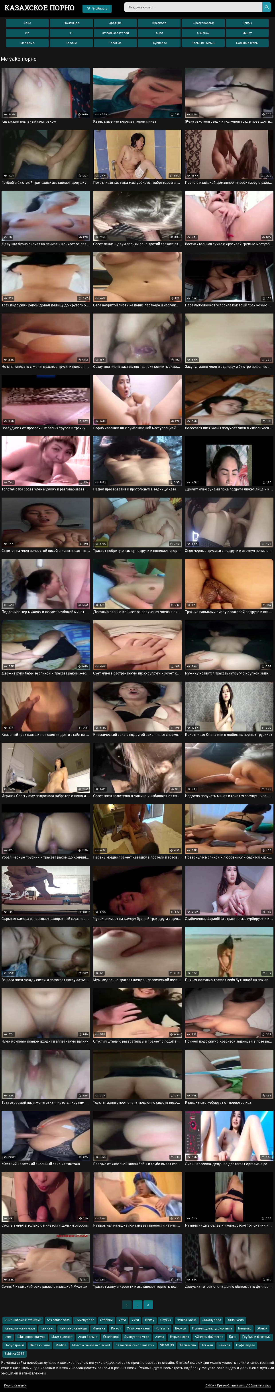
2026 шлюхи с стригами (23, 1320)
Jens (8, 1337)
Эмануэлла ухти (136, 1337)
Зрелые (71, 43)
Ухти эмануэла (138, 1329)
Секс (27, 23)
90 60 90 (167, 1345)
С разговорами (203, 23)
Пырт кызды (40, 1345)
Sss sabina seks (58, 1320)
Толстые (115, 43)
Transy (149, 1320)
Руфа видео (245, 1345)
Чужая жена (186, 1320)
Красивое (159, 23)
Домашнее (71, 23)
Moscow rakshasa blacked (91, 1345)
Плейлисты (97, 8)
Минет (247, 33)
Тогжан (207, 1345)
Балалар (244, 1329)
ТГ (71, 33)
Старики (106, 1320)
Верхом (180, 1329)
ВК (27, 33)
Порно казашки (15, 1386)
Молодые (27, 43)
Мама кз (98, 1329)
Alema (159, 1337)
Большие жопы (247, 43)
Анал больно (87, 1337)
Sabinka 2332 (14, 1354)
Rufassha (162, 1329)
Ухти (135, 1320)
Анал (159, 33)
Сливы (247, 23)
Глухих (165, 1320)
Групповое (159, 43)
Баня (232, 1337)
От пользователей (115, 33)
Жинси (262, 1329)
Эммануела (235, 1320)
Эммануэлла (84, 1320)
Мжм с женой (61, 1337)
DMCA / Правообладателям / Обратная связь (238, 1386)
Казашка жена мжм (20, 1329)
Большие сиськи (203, 43)
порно (39, 8)
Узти (122, 1320)
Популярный (14, 1345)
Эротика (115, 23)
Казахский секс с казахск (135, 1345)
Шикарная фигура (31, 1337)
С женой (203, 33)
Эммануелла (211, 1320)
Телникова (188, 1345)
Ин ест (116, 1329)
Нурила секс (179, 1337)
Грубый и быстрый (256, 1337)
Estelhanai (111, 1337)
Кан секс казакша (73, 1329)
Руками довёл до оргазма (212, 1329)
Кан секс (47, 1329)
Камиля (224, 1345)
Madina (60, 1345)
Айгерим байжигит (209, 1337)
